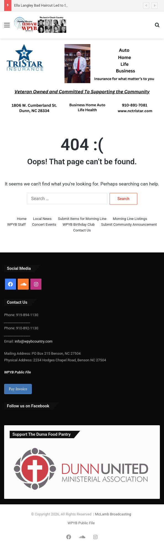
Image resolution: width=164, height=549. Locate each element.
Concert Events (44, 224)
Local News (42, 219)
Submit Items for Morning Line (82, 219)
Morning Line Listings (130, 219)
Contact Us (82, 230)
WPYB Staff (16, 224)
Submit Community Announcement (129, 224)
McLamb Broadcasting (113, 514)
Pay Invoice (18, 389)
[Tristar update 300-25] (82, 81)
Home (22, 219)
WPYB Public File (17, 372)
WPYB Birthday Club (79, 224)
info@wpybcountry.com (33, 341)
